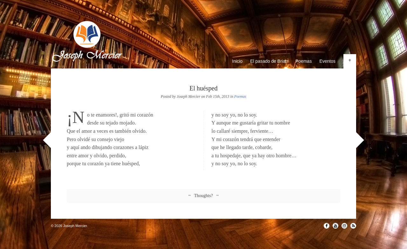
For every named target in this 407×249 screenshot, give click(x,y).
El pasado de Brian (269, 61)
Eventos (327, 61)
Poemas (303, 61)
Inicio (237, 61)
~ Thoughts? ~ (204, 195)
